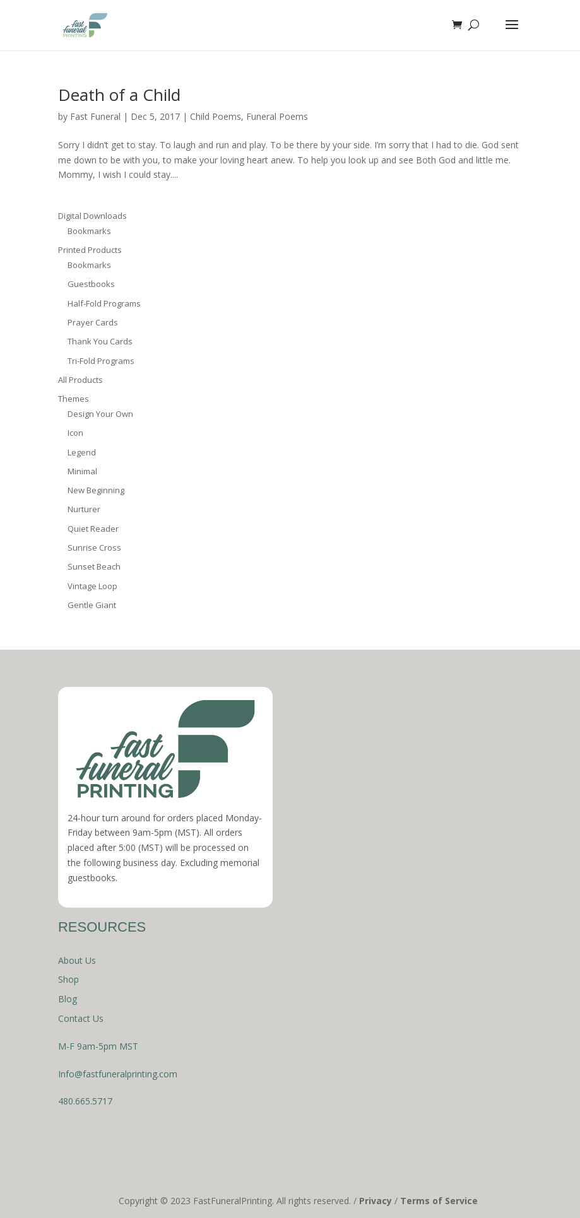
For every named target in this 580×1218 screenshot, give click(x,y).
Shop (68, 979)
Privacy (375, 1201)
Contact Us (81, 1018)
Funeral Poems (277, 116)
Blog (67, 999)
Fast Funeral (95, 116)
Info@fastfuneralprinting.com (117, 1074)
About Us (77, 960)
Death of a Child (119, 94)
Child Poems (215, 116)
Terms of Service (439, 1201)
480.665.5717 (85, 1101)
